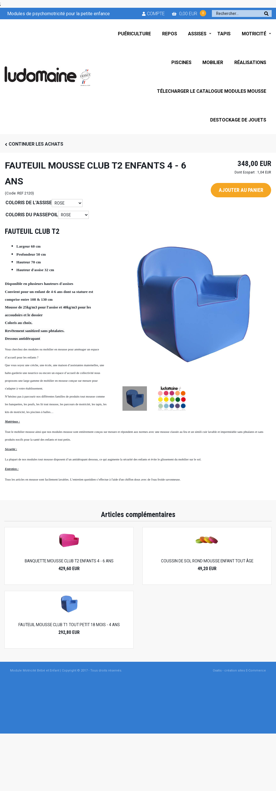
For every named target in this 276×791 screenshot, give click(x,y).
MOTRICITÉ (254, 33)
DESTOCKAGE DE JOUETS (238, 120)
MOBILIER (212, 62)
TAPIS (224, 33)
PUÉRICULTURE (134, 33)
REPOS (169, 33)
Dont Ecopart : (245, 172)
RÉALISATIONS (250, 62)
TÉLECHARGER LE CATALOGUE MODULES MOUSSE (211, 91)
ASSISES (197, 33)
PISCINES (181, 62)
